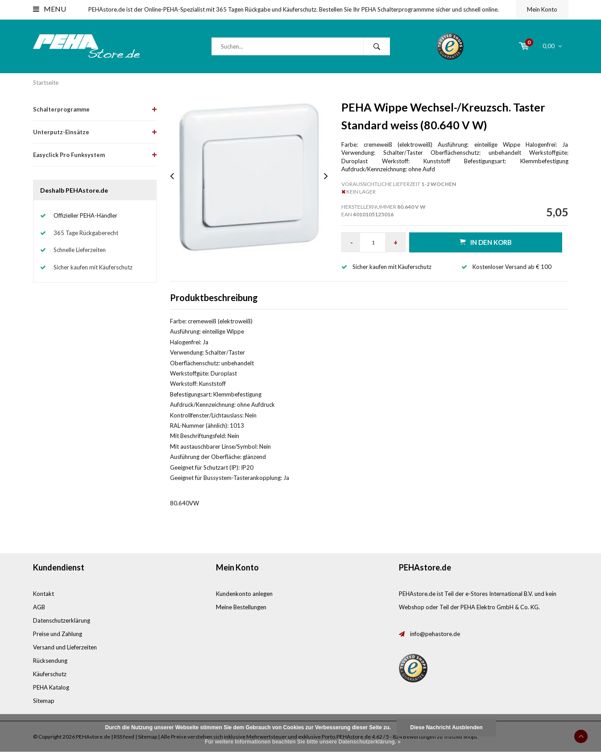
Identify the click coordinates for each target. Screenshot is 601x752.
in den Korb (486, 242)
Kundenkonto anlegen (244, 593)
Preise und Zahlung (57, 633)
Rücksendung (50, 660)
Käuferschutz (49, 674)
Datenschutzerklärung (61, 620)
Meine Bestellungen (241, 607)
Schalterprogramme (61, 109)
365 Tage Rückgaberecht (86, 232)
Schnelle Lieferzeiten (80, 249)
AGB (39, 607)
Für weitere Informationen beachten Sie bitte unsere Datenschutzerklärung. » (303, 742)
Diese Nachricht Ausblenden (446, 727)
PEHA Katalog (51, 687)
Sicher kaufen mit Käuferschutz (93, 267)
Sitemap (43, 700)
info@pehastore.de (435, 633)
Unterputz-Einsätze (61, 132)
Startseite (45, 82)
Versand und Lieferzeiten (65, 647)
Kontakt (43, 593)
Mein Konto (542, 9)
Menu (49, 8)
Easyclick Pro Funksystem (69, 154)
